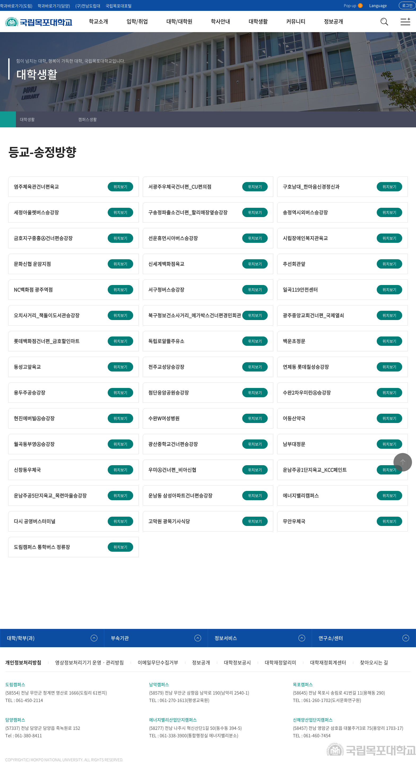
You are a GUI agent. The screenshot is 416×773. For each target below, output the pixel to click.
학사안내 (220, 21)
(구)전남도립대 (87, 6)
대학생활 (258, 21)
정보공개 (333, 21)
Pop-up (353, 5)
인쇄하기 (376, 119)
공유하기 (408, 119)
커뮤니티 (295, 21)
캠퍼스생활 (87, 119)
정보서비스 (226, 638)
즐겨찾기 (392, 119)
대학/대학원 (179, 21)
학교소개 (98, 21)
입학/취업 (137, 21)
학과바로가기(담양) (54, 6)
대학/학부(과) (20, 638)
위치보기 (120, 186)
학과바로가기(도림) (16, 6)
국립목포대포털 (119, 6)
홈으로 (8, 119)
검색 (384, 21)
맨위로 (402, 462)
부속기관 (120, 638)
